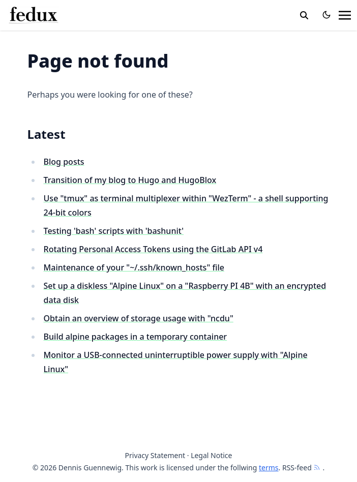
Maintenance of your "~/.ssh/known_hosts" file (134, 267)
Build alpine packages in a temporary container (135, 336)
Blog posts (64, 161)
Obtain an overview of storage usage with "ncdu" (138, 318)
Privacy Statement (155, 455)
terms (269, 467)
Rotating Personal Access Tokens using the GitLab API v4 (153, 249)
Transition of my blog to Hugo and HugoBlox (130, 180)
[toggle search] (304, 15)
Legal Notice (211, 455)
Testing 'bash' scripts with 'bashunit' (114, 230)
